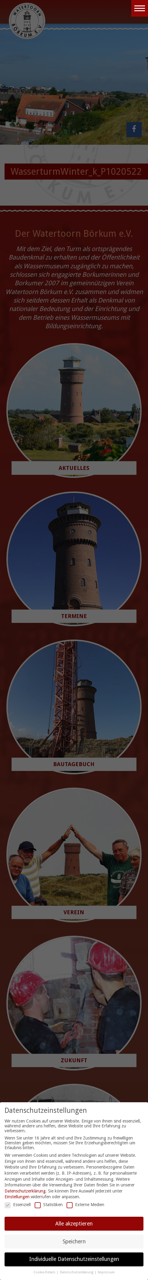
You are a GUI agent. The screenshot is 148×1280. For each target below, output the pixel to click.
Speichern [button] (74, 1242)
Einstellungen (17, 1196)
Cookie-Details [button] (44, 1272)
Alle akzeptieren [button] (74, 1224)
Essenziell (18, 1204)
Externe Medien (85, 1204)
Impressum (106, 1272)
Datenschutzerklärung (25, 1191)
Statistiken (49, 1204)
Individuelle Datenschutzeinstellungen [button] (74, 1259)
